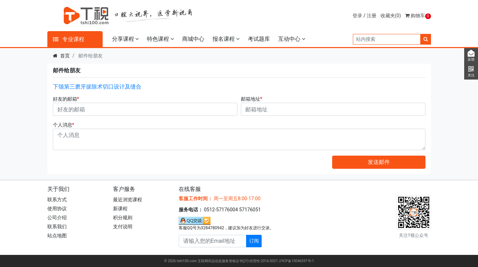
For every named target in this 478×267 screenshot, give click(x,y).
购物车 (418, 15)
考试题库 (259, 39)
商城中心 (193, 39)
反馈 (471, 56)
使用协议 (57, 208)
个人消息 (62, 125)
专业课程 (69, 39)
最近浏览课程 (127, 199)
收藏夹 (391, 15)
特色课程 (160, 39)
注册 (371, 15)
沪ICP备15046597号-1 (296, 261)
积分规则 (122, 217)
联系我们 (57, 226)
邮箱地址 (250, 99)
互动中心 (291, 39)
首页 (65, 55)
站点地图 (57, 235)
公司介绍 (57, 217)
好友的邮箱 (65, 99)
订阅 (254, 240)
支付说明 (122, 226)
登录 (357, 15)
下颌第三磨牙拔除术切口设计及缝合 (97, 86)
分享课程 (125, 39)
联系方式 (57, 199)
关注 (471, 71)
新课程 (120, 208)
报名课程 (226, 39)
